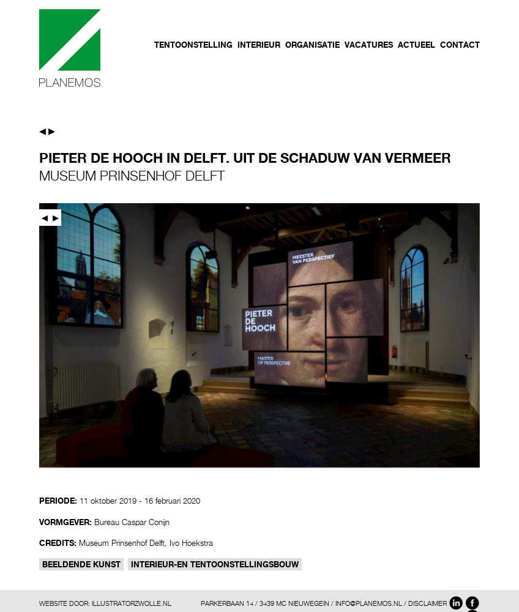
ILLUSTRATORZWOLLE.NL (131, 603)
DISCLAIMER (427, 603)
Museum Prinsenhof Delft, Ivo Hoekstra (146, 543)
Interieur (258, 45)
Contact (460, 45)
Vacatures (369, 45)
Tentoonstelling (193, 45)
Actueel (416, 45)
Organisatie (312, 45)
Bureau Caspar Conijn (132, 522)
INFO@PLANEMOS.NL (368, 603)
